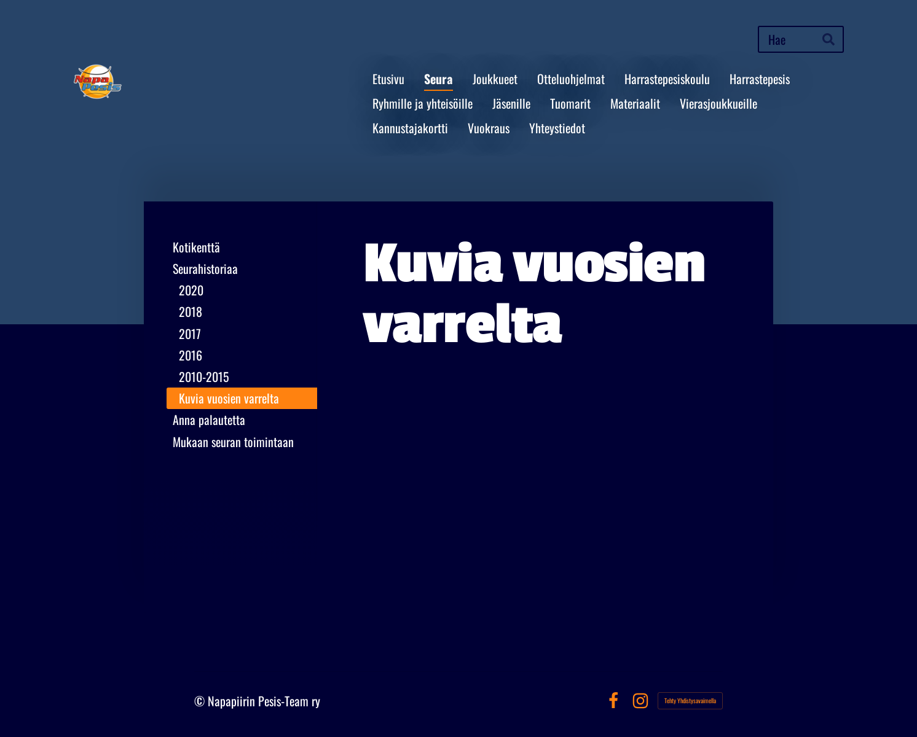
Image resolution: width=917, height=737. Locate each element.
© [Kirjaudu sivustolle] (201, 701)
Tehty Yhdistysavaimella (690, 700)
